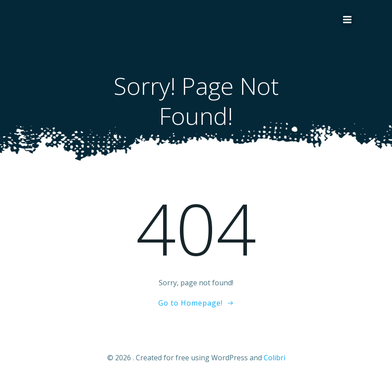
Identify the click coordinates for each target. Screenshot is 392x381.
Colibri (274, 357)
